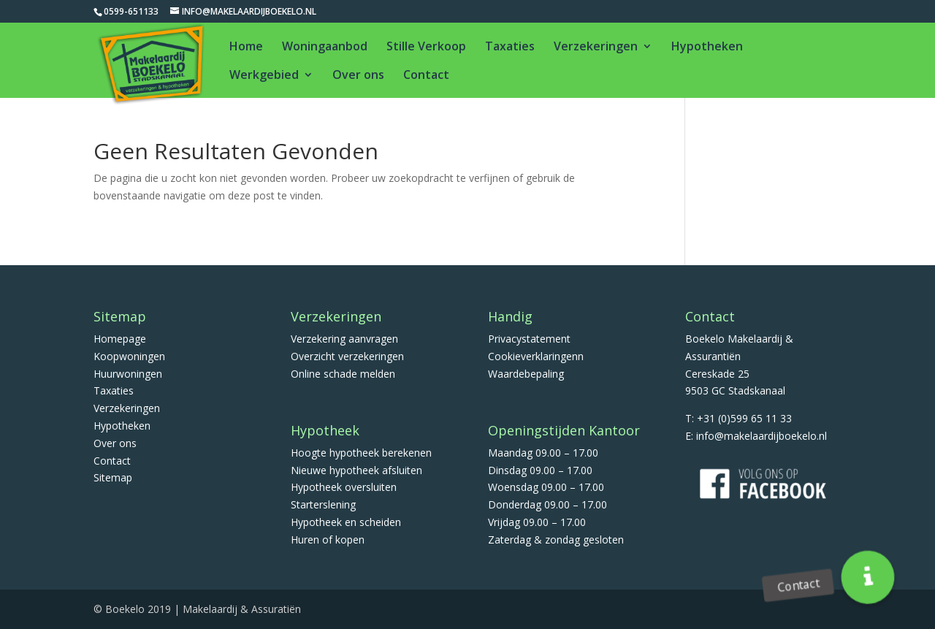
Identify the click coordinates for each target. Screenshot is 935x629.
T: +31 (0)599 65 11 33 (738, 418)
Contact (426, 76)
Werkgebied (264, 76)
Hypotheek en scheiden (346, 522)
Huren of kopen (328, 539)
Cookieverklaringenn (536, 356)
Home (246, 47)
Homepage (120, 339)
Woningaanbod (324, 47)
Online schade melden (343, 374)
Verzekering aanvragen (344, 339)
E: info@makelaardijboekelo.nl (756, 436)
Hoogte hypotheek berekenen (361, 453)
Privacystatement (529, 339)
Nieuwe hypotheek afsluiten (356, 470)
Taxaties (510, 47)
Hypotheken (707, 47)
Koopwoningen (129, 356)
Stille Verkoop (426, 47)
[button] (868, 577)
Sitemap (113, 477)
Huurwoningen (128, 374)
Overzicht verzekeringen (347, 356)
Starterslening (323, 504)
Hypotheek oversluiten (344, 487)
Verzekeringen (596, 47)
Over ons (358, 76)
